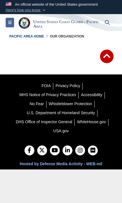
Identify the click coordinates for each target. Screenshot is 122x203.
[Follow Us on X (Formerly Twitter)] (42, 151)
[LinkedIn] (67, 151)
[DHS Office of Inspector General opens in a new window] (44, 122)
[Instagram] (80, 151)
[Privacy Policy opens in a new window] (68, 85)
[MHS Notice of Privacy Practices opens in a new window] (47, 94)
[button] (26, 10)
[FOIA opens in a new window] (46, 85)
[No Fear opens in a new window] (37, 104)
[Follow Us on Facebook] (29, 151)
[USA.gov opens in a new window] (61, 131)
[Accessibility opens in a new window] (91, 94)
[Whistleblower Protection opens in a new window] (70, 104)
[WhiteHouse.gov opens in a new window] (91, 122)
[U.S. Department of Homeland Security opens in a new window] (61, 113)
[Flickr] (93, 151)
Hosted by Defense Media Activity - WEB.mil (61, 164)
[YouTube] (55, 151)
